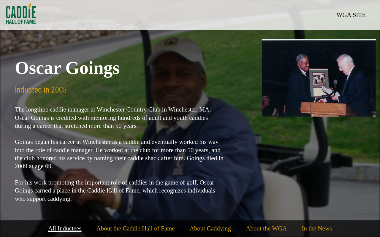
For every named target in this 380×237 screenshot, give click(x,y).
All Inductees (65, 228)
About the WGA (266, 228)
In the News (317, 228)
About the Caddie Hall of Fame (135, 228)
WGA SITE (351, 14)
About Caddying (210, 228)
